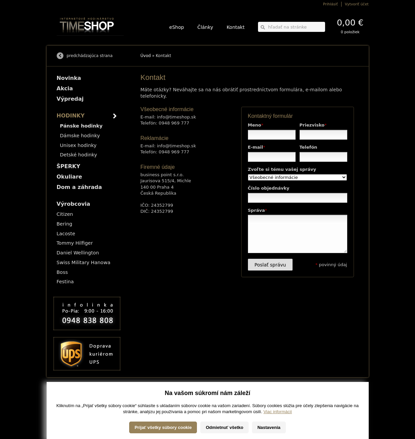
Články (205, 27)
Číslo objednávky (269, 188)
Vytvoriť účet (357, 4)
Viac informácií (277, 428)
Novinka (69, 78)
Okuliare (69, 177)
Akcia (65, 88)
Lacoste (66, 233)
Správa (257, 210)
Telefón (308, 147)
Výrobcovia (73, 204)
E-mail (256, 147)
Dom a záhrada (79, 187)
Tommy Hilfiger (75, 243)
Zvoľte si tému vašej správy (282, 169)
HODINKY (71, 115)
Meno (255, 125)
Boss (62, 272)
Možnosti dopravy (70, 395)
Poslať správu (270, 264)
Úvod (146, 55)
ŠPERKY (68, 166)
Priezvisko (313, 125)
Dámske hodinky (80, 135)
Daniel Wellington (78, 252)
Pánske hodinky (81, 126)
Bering (64, 224)
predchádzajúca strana (90, 55)
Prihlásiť (330, 4)
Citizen (65, 214)
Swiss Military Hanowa (84, 262)
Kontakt (235, 27)
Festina (65, 281)
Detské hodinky (78, 154)
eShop (176, 27)
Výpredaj (70, 99)
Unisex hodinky (78, 145)
